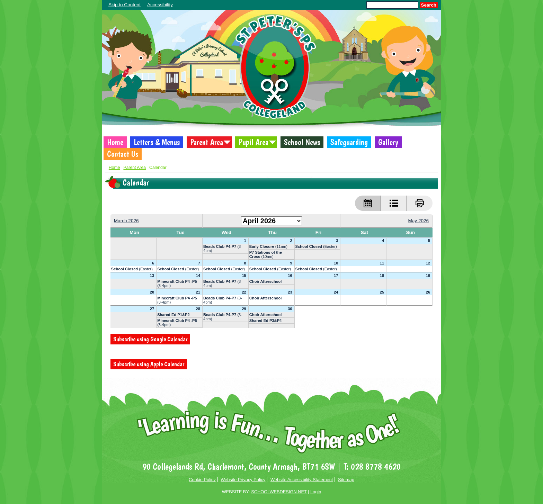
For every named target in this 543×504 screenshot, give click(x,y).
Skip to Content (124, 4)
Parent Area (206, 142)
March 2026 (126, 220)
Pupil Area (253, 142)
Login (315, 491)
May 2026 (418, 220)
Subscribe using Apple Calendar (148, 364)
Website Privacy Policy (243, 479)
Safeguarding (349, 142)
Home (115, 142)
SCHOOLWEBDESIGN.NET (278, 491)
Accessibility (160, 4)
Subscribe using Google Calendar (150, 339)
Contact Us (122, 154)
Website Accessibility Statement (301, 479)
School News (302, 142)
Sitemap (346, 479)
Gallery (388, 142)
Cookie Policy (202, 479)
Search (428, 5)
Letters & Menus (157, 142)
